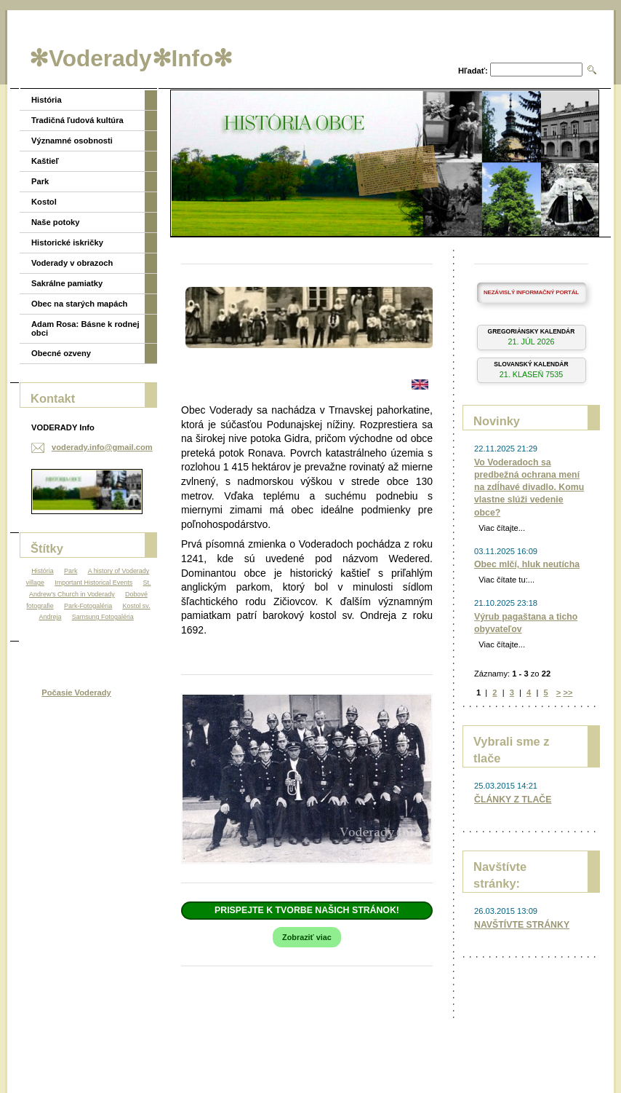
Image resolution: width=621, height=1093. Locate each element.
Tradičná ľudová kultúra (77, 120)
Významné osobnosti (72, 140)
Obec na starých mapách (79, 303)
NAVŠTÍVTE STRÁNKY (521, 925)
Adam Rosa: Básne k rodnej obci (85, 328)
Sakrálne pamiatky (67, 283)
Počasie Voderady (76, 692)
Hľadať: (473, 70)
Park (40, 181)
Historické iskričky (67, 242)
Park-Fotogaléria (88, 605)
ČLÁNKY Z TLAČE (512, 799)
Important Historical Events (93, 582)
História (46, 99)
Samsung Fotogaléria (103, 616)
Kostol (44, 201)
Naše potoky (55, 222)
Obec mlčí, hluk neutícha (527, 564)
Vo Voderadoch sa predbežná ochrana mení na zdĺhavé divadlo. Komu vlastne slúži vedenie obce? (529, 487)
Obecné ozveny (61, 353)
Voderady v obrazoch (72, 263)
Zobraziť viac (307, 937)
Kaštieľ (45, 161)
